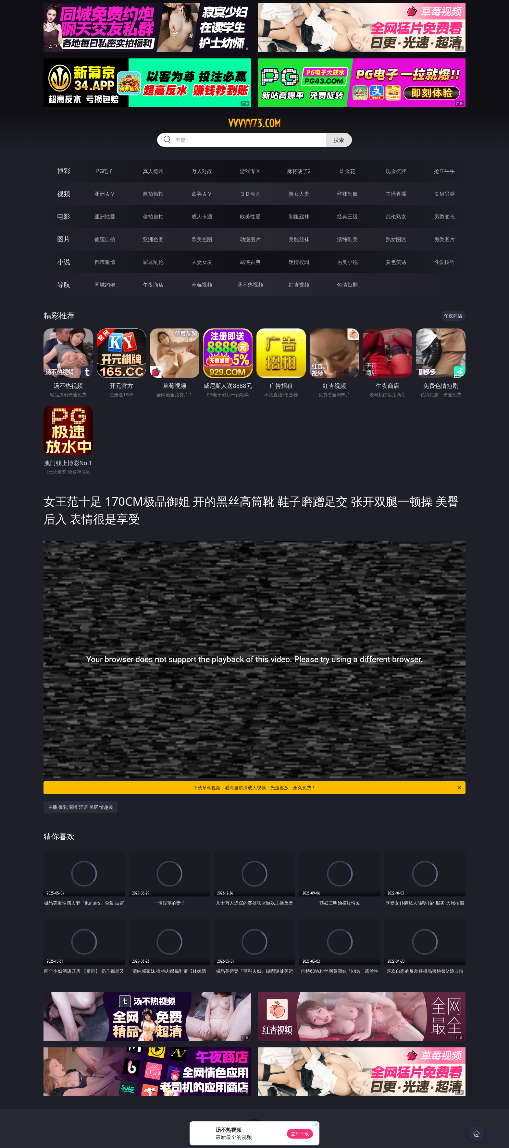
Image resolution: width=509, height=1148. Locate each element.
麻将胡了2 (299, 171)
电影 (63, 216)
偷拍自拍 (153, 216)
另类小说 (347, 261)
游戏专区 (250, 171)
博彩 (63, 171)
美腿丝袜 (299, 239)
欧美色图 (202, 239)
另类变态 (444, 216)
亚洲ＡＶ (104, 193)
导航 (63, 284)
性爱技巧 (444, 261)
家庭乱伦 (153, 261)
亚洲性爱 (104, 216)
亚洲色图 (153, 239)
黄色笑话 (396, 261)
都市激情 (104, 261)
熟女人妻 (299, 193)
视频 (63, 193)
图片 (63, 239)
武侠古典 (250, 261)
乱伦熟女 (396, 216)
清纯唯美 (347, 239)
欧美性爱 (250, 216)
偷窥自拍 (104, 239)
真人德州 (153, 171)
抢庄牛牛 (444, 171)
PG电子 (104, 171)
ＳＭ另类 (444, 193)
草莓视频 (202, 284)
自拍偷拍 (153, 193)
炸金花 (347, 171)
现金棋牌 (396, 171)
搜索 (339, 139)
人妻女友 (202, 261)
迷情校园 (299, 261)
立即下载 (300, 1133)
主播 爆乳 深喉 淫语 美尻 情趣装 (80, 807)
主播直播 (396, 193)
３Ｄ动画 (250, 193)
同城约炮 (104, 284)
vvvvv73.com (254, 123)
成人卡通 (202, 216)
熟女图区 (396, 239)
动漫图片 (250, 239)
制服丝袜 (299, 216)
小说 (63, 261)
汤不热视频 (250, 284)
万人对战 (202, 171)
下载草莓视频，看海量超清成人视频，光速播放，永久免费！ (327, 788)
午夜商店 (153, 284)
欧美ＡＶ (202, 193)
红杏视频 (299, 284)
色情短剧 (347, 284)
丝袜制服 (347, 193)
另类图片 (444, 239)
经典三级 (347, 216)
